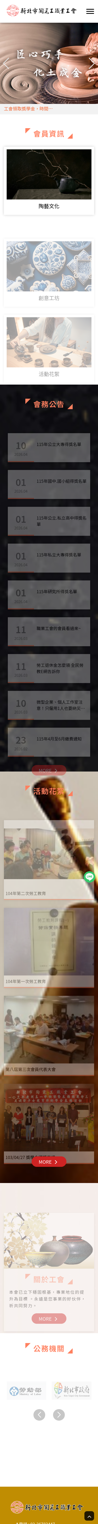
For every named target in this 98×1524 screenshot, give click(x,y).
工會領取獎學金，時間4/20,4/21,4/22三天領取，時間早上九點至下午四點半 (39, 110)
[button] (91, 63)
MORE (49, 1161)
